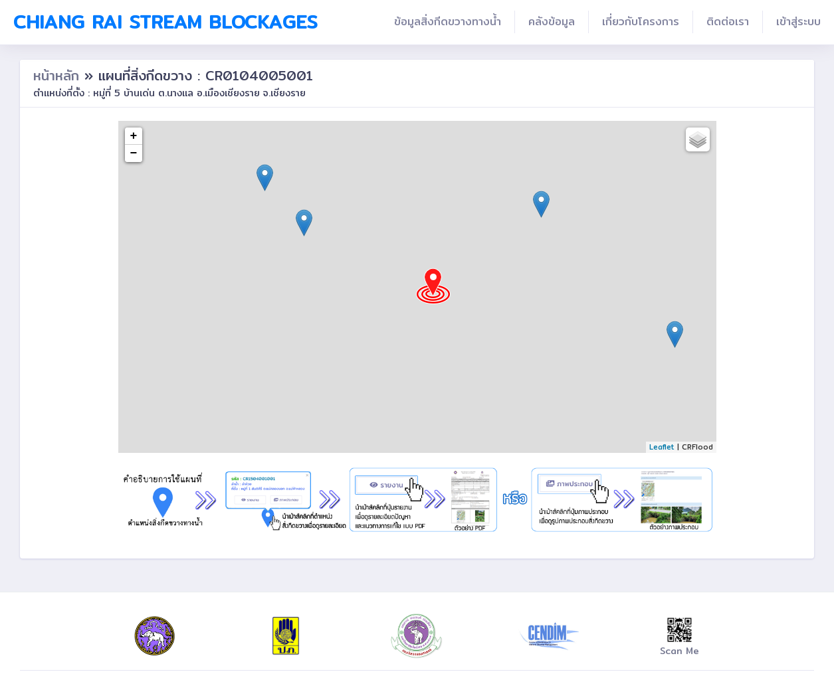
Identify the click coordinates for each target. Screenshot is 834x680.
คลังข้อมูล (551, 21)
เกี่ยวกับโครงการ (640, 21)
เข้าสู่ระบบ (798, 21)
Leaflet (662, 447)
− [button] (134, 153)
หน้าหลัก (58, 75)
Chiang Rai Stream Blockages (165, 22)
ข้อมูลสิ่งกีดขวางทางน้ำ (447, 21)
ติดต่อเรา (727, 21)
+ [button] (134, 136)
